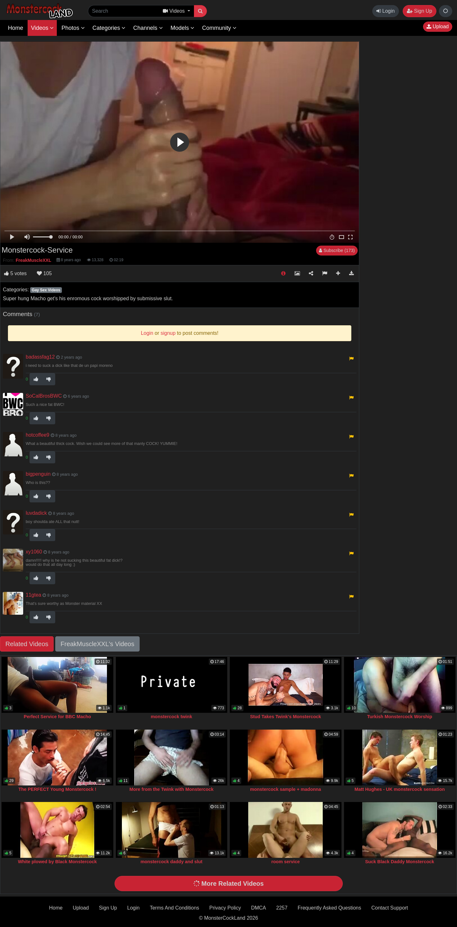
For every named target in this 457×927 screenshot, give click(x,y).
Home (15, 28)
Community (219, 28)
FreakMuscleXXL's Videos (97, 643)
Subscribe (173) (337, 250)
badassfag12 (40, 357)
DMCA (258, 907)
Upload (438, 26)
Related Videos (26, 643)
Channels (148, 28)
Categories (108, 28)
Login (385, 11)
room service (285, 861)
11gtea (33, 595)
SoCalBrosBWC (44, 396)
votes (15, 273)
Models (182, 28)
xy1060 (34, 551)
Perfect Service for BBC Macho (57, 716)
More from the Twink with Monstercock (171, 789)
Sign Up (419, 11)
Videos (42, 28)
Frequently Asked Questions (329, 907)
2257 (282, 907)
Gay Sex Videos (46, 290)
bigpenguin (38, 474)
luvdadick (36, 513)
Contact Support (389, 907)
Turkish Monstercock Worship (399, 716)
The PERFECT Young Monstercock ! (57, 789)
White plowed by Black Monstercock (57, 861)
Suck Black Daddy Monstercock (399, 861)
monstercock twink (171, 716)
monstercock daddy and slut (171, 861)
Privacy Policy (225, 907)
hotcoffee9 (37, 435)
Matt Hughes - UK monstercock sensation (399, 789)
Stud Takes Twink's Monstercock (285, 716)
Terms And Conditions (174, 907)
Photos (73, 28)
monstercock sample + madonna (285, 789)
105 (44, 273)
